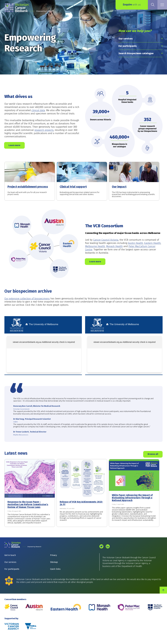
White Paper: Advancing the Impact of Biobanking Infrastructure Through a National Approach (132, 498)
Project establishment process (27, 186)
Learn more (14, 145)
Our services (125, 38)
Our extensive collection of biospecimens (27, 298)
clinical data (38, 110)
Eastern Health (152, 243)
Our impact (119, 186)
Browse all (153, 454)
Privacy (53, 555)
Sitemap (54, 562)
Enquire (132, 4)
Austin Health (135, 243)
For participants (127, 46)
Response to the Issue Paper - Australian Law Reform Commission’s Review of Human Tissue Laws (27, 505)
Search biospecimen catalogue (135, 53)
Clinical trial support (73, 186)
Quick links (55, 569)
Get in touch (10, 555)
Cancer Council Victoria (105, 239)
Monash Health (114, 246)
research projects (44, 130)
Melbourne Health (95, 246)
